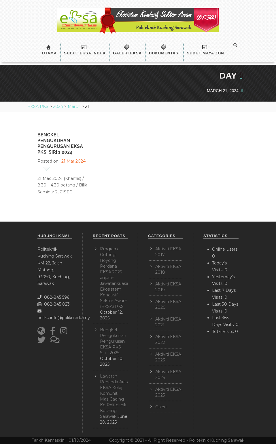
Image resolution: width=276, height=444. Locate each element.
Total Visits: (223, 331)
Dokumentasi (164, 49)
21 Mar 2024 (73, 161)
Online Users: (225, 249)
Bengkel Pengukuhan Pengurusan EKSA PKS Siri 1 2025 (113, 341)
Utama (49, 49)
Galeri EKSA (127, 49)
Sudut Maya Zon (205, 49)
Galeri (161, 406)
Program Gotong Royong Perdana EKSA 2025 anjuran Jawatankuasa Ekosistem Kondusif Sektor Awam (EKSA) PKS (114, 277)
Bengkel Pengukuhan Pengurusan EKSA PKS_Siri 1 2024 (60, 143)
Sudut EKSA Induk (85, 49)
